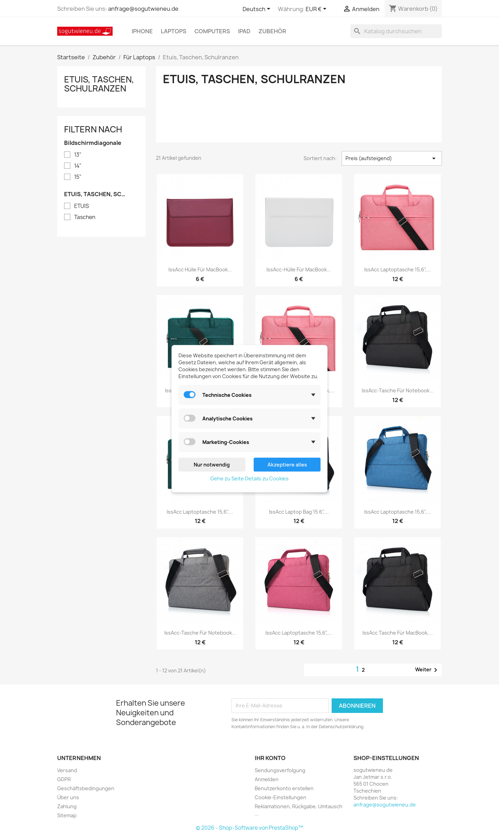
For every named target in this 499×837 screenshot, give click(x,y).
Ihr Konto (270, 758)
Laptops (173, 31)
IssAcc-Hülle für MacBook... (298, 269)
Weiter (427, 670)
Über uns (68, 797)
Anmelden (267, 779)
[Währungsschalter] (317, 9)
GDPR (64, 779)
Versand (67, 770)
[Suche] (396, 31)
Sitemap (67, 815)
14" (77, 166)
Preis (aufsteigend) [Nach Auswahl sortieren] (391, 158)
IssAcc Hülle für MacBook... (200, 269)
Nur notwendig (212, 464)
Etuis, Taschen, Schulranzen (99, 83)
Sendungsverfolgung (280, 770)
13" (77, 154)
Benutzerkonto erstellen (284, 788)
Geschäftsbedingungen (85, 788)
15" (77, 177)
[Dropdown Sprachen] (258, 9)
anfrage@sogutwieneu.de (143, 8)
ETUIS (81, 206)
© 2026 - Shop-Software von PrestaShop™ (249, 827)
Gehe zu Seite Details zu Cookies (249, 478)
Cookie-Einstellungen (280, 797)
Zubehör (272, 31)
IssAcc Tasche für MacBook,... (397, 632)
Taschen (84, 217)
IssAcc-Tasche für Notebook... (398, 390)
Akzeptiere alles (287, 464)
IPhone (142, 31)
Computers (212, 31)
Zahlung (67, 806)
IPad (244, 31)
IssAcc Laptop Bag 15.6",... (299, 511)
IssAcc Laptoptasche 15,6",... (397, 269)
